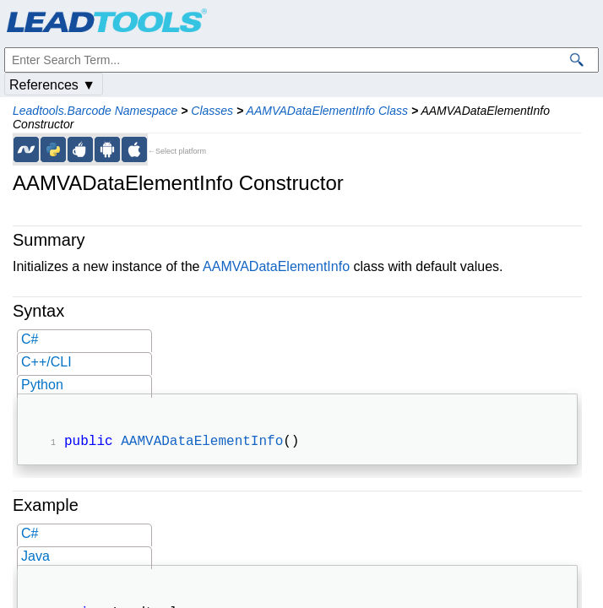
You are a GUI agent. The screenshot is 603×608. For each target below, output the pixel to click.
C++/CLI (46, 362)
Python (42, 384)
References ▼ (52, 85)
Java (35, 558)
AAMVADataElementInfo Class (327, 110)
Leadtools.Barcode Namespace (95, 110)
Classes (212, 110)
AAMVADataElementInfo (276, 266)
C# (29, 339)
